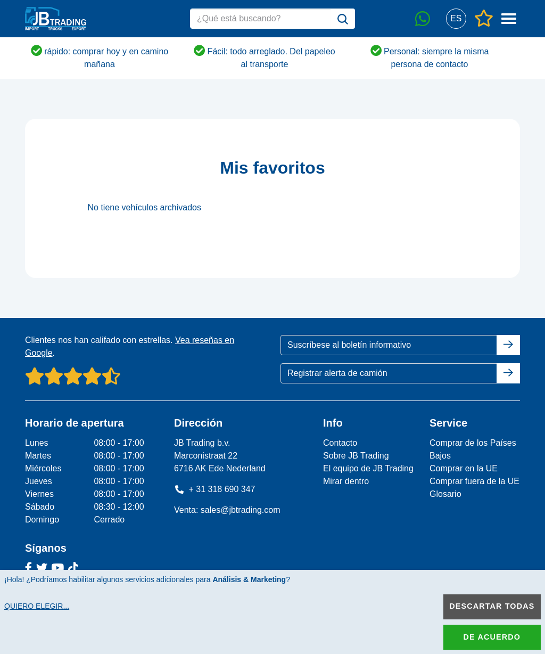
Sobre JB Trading (356, 455)
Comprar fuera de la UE (474, 481)
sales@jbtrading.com (240, 509)
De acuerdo (492, 637)
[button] (456, 19)
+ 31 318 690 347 (214, 489)
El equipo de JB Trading (368, 468)
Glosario (445, 493)
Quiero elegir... (36, 606)
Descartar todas (491, 606)
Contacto (340, 442)
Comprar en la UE (464, 468)
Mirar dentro (346, 481)
